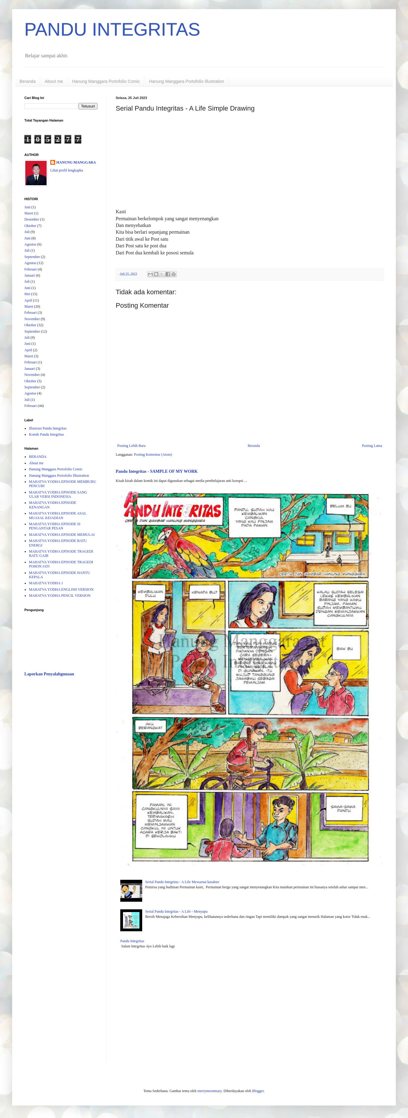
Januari (29, 275)
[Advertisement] (60, 777)
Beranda (27, 81)
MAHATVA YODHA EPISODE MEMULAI (62, 534)
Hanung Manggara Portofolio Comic (106, 81)
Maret (28, 213)
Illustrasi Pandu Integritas (47, 428)
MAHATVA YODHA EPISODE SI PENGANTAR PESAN (54, 526)
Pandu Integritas (132, 941)
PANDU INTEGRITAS (112, 29)
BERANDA (38, 457)
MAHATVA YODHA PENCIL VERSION (59, 595)
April (28, 300)
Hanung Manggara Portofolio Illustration (186, 81)
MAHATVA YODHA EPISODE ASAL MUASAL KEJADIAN (57, 515)
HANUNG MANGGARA (76, 162)
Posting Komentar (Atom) (153, 454)
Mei (27, 294)
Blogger (258, 1091)
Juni (27, 207)
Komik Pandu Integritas (46, 434)
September (32, 257)
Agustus (30, 244)
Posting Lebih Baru (131, 446)
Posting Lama (372, 446)
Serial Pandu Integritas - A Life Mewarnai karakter (182, 882)
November (32, 319)
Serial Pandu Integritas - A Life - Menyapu (176, 911)
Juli (27, 232)
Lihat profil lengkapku (66, 170)
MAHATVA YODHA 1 (46, 583)
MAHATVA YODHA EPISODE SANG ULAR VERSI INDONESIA (58, 494)
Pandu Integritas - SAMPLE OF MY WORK (157, 471)
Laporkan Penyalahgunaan (49, 673)
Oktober (30, 226)
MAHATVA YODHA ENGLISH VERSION (61, 589)
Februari (30, 269)
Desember (31, 219)
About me (54, 81)
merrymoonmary (209, 1091)
